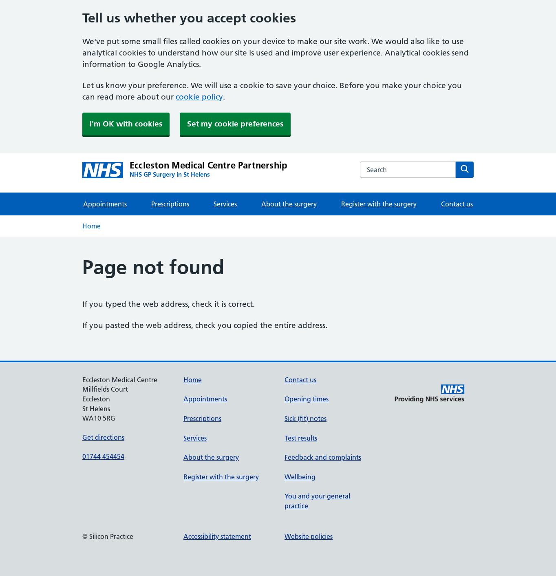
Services (225, 204)
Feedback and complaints (323, 457)
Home (91, 226)
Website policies (309, 536)
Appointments (105, 204)
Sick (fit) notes (306, 418)
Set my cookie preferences (235, 123)
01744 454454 (103, 456)
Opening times (307, 399)
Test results (301, 438)
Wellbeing (300, 477)
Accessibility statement (217, 536)
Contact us (457, 204)
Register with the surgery (379, 204)
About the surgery (289, 204)
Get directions (103, 437)
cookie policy (199, 97)
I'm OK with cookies (126, 123)
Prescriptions (170, 204)
